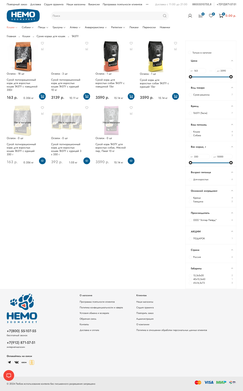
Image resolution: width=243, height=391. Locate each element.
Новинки (165, 27)
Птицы (43, 27)
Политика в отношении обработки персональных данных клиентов (171, 330)
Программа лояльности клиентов (122, 4)
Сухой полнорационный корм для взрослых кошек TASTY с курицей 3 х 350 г (66, 149)
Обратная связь (88, 318)
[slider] (190, 76)
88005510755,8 (201, 4)
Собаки (28, 27)
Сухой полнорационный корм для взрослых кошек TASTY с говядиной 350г (22, 85)
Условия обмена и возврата (94, 313)
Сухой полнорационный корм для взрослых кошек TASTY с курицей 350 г (21, 149)
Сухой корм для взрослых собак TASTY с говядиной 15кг (110, 83)
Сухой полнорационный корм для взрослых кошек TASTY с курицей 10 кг (65, 85)
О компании (142, 324)
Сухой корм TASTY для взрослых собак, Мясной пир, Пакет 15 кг (111, 147)
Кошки (12, 27)
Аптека (75, 27)
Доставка (35, 4)
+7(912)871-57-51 (226, 4)
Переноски (149, 27)
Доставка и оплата (89, 330)
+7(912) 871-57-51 (21, 342)
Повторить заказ (145, 313)
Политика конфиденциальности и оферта (101, 307)
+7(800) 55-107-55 (21, 330)
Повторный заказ (17, 4)
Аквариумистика (96, 27)
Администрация (144, 318)
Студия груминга (53, 4)
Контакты (84, 324)
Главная (11, 36)
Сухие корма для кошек (51, 36)
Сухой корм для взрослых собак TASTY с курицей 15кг (154, 83)
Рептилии (118, 27)
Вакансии (94, 4)
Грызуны (59, 27)
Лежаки (134, 27)
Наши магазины (75, 4)
